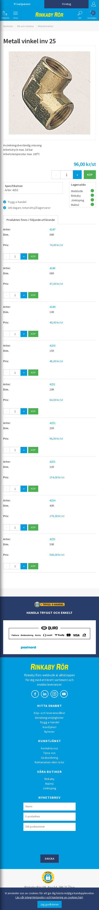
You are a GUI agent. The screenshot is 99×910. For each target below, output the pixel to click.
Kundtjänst (50, 727)
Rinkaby (49, 779)
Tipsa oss (49, 753)
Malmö (49, 784)
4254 (52, 500)
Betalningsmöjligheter (49, 718)
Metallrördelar (45, 26)
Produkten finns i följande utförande (30, 220)
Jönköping (49, 788)
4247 (52, 229)
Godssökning (49, 758)
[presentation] (55, 842)
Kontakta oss (49, 748)
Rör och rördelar (25, 26)
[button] (4, 14)
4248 (52, 268)
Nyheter (49, 731)
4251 (52, 384)
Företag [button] (66, 4)
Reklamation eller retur (50, 762)
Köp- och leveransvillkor (49, 713)
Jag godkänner (49, 904)
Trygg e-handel (49, 722)
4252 (52, 423)
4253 (52, 462)
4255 (52, 539)
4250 (52, 345)
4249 (52, 307)
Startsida (8, 26)
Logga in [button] (93, 4)
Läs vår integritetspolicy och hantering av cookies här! (49, 897)
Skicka (49, 858)
